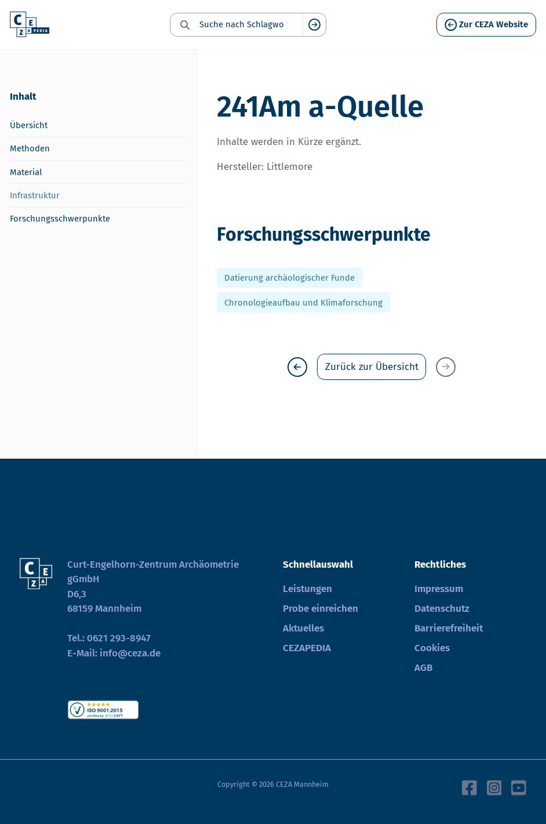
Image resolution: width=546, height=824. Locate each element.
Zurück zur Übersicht (371, 367)
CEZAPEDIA (307, 648)
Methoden (30, 148)
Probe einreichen (320, 608)
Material (26, 172)
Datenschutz (441, 608)
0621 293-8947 (119, 638)
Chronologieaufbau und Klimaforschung (303, 302)
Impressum (438, 589)
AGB (423, 668)
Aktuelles (303, 628)
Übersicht (29, 125)
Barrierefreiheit (448, 628)
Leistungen (307, 589)
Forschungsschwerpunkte (60, 218)
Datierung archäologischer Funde (289, 278)
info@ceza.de (130, 653)
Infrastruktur (35, 195)
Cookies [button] (432, 648)
